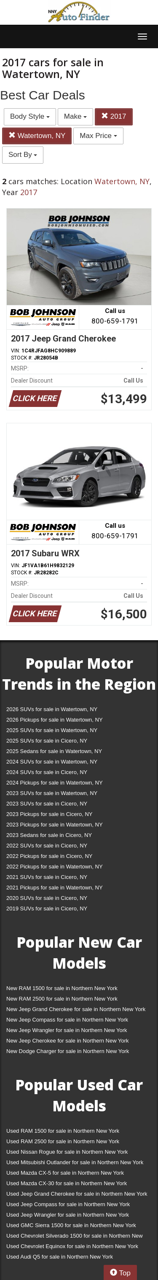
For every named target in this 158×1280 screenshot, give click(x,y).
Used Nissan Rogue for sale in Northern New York (67, 1152)
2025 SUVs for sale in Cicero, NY (46, 741)
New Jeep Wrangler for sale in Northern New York (66, 1030)
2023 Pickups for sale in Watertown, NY (54, 824)
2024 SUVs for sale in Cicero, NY (46, 772)
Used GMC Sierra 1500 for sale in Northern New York (71, 1225)
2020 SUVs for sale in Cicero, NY (46, 898)
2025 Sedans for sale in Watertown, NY (54, 751)
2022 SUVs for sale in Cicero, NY (46, 845)
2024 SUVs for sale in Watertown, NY (51, 762)
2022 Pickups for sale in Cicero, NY (49, 856)
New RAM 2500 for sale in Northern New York (62, 999)
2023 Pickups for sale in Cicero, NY (49, 814)
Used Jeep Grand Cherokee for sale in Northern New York (76, 1194)
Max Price (98, 136)
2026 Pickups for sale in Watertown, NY (54, 720)
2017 (113, 116)
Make (75, 116)
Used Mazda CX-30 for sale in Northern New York (66, 1183)
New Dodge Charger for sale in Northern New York (67, 1051)
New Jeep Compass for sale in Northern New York (67, 1020)
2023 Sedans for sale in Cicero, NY (49, 835)
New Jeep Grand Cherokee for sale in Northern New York (75, 1009)
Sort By (22, 155)
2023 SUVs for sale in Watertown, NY (51, 793)
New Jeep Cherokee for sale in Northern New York (67, 1041)
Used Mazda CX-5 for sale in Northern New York (65, 1173)
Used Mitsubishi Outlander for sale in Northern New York (74, 1162)
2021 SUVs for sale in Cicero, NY (46, 877)
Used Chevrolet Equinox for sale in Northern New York (72, 1246)
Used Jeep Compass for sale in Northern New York (68, 1204)
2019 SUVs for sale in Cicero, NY (46, 908)
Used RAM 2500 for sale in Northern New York (62, 1141)
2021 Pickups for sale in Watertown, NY (54, 887)
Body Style (30, 116)
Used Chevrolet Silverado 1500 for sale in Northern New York (74, 1237)
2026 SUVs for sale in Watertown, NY (51, 709)
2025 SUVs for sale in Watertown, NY (51, 730)
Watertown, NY (36, 136)
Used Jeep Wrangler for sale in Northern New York (67, 1215)
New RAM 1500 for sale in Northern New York (62, 988)
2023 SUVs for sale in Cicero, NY (46, 803)
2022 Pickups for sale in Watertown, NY (54, 866)
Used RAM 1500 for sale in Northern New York (62, 1131)
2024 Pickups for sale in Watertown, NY (54, 782)
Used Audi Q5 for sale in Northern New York (59, 1257)
